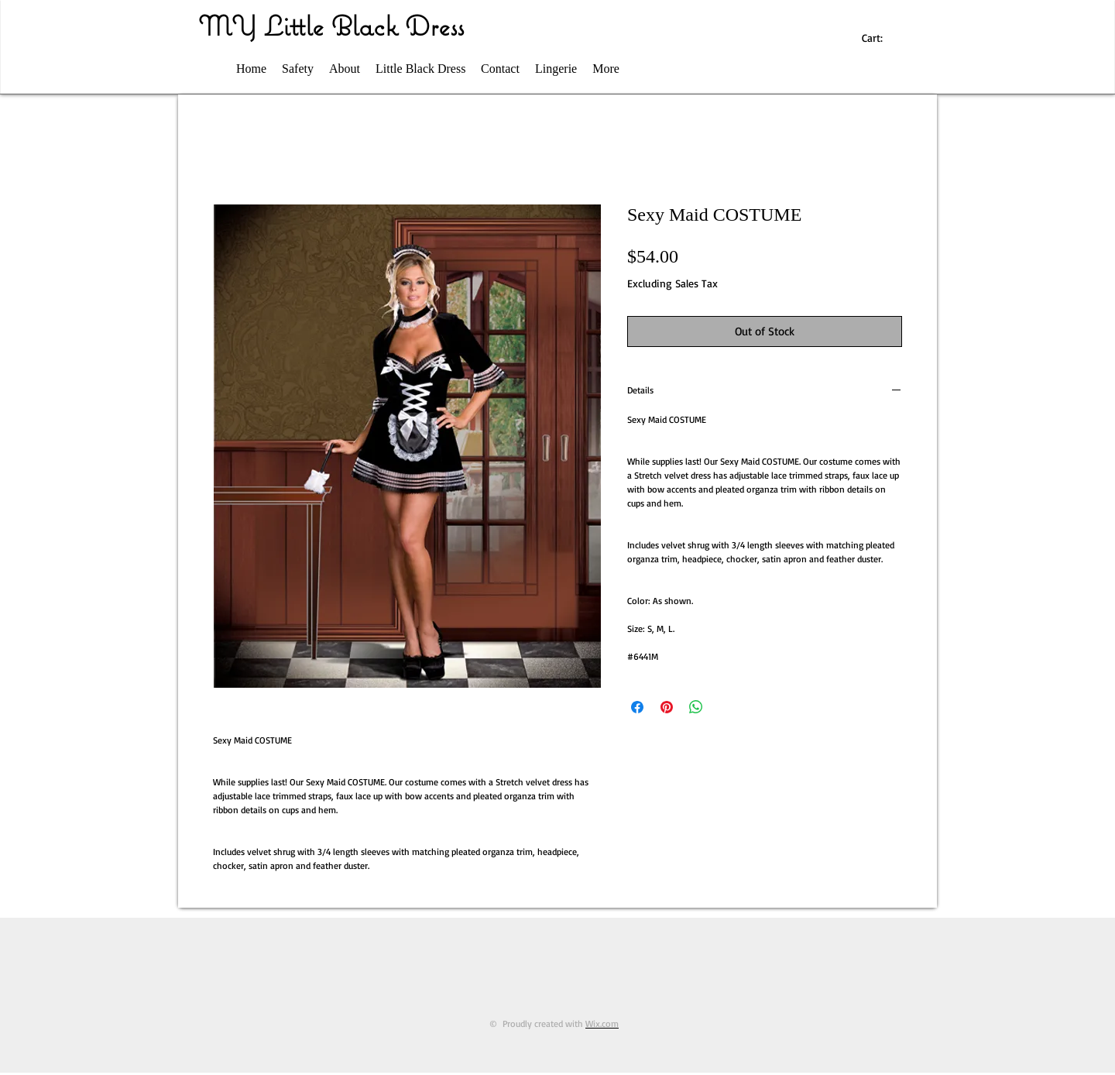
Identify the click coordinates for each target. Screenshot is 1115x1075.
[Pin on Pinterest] (666, 707)
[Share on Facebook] (637, 707)
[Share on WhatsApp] (696, 707)
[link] (879, 38)
